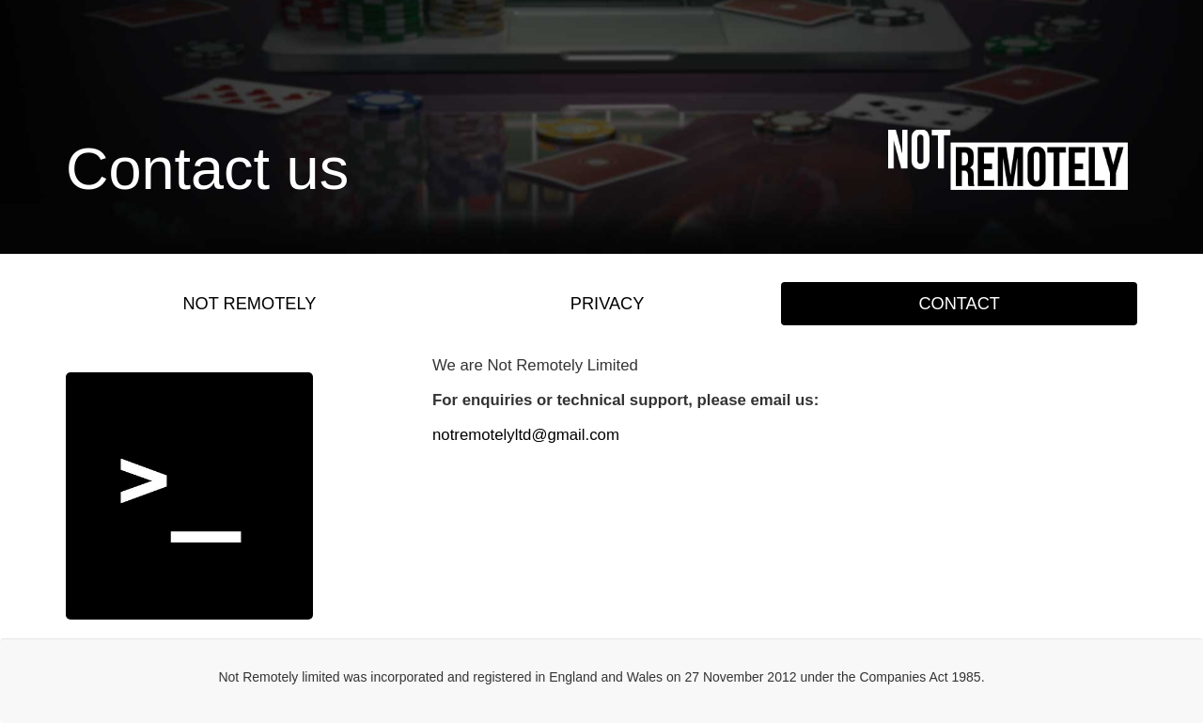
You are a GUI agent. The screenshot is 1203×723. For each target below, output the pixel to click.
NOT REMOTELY (249, 303)
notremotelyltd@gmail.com (525, 435)
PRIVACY (607, 303)
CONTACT (959, 303)
